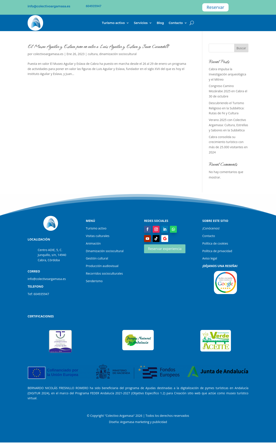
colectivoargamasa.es (48, 54)
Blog (160, 23)
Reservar (215, 7)
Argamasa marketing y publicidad (143, 422)
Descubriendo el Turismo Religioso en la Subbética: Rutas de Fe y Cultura (226, 108)
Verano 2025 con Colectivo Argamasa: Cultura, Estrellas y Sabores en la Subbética (228, 125)
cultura (93, 54)
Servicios (141, 23)
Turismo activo (113, 23)
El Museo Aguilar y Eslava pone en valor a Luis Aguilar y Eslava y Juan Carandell (98, 46)
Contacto (176, 23)
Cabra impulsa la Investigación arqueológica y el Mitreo (227, 74)
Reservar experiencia (165, 248)
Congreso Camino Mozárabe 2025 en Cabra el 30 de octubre (228, 91)
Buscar (241, 48)
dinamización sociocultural (117, 54)
